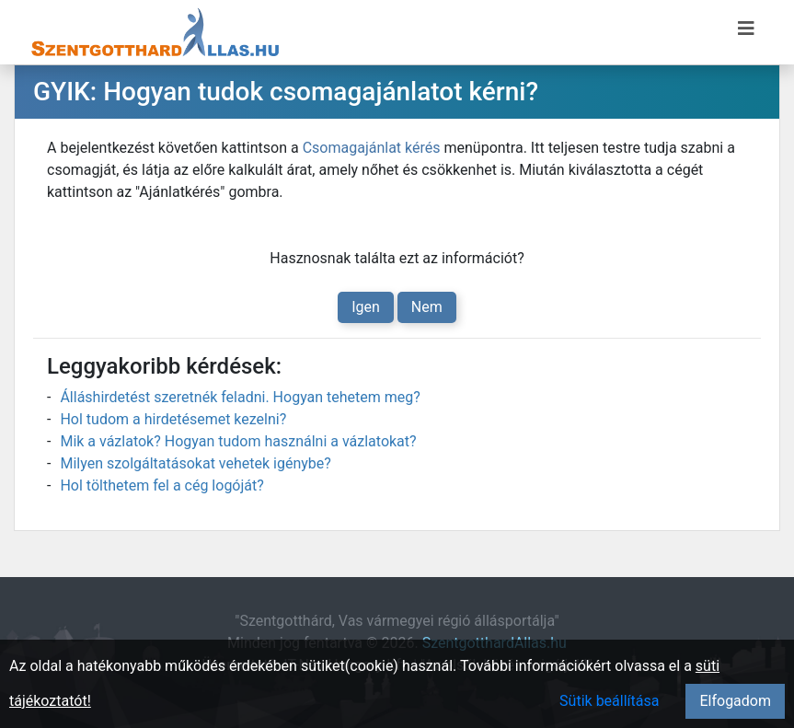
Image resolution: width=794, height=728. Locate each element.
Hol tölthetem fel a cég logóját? (161, 485)
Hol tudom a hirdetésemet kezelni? (173, 419)
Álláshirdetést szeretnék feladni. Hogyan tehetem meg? (240, 397)
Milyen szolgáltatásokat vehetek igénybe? (195, 463)
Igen (365, 307)
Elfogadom (735, 701)
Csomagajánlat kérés (372, 147)
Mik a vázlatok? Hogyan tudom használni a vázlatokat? (238, 441)
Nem (427, 307)
